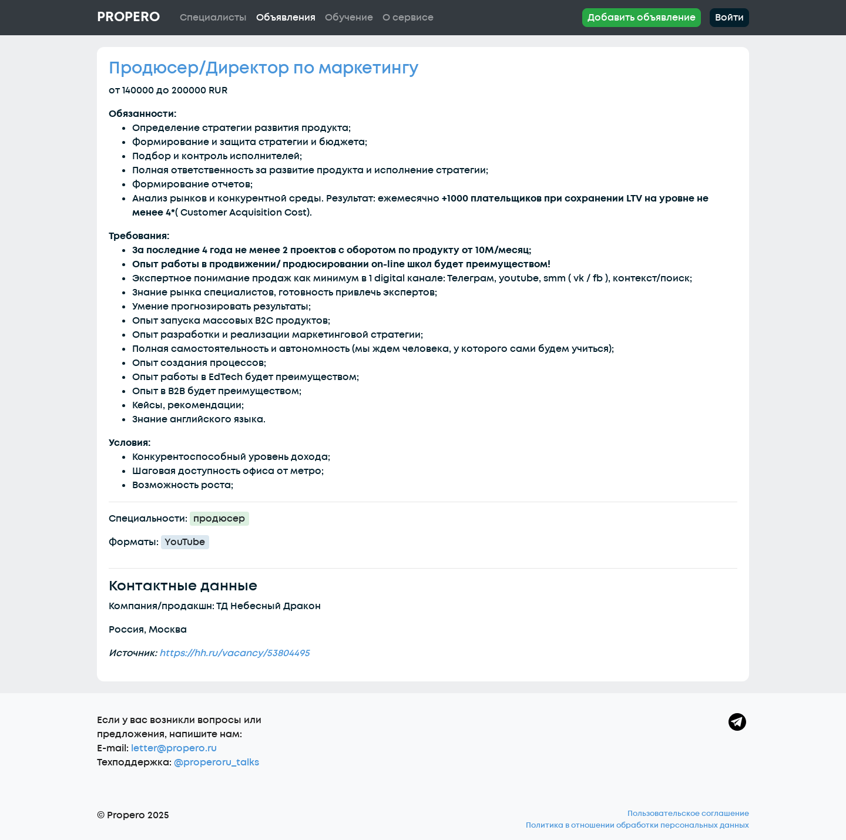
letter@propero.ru (174, 748)
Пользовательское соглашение (688, 813)
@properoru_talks (216, 762)
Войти (729, 17)
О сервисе (408, 17)
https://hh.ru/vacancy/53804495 (234, 653)
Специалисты (213, 17)
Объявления (285, 17)
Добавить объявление (642, 17)
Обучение (349, 17)
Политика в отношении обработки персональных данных (637, 825)
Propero (128, 17)
